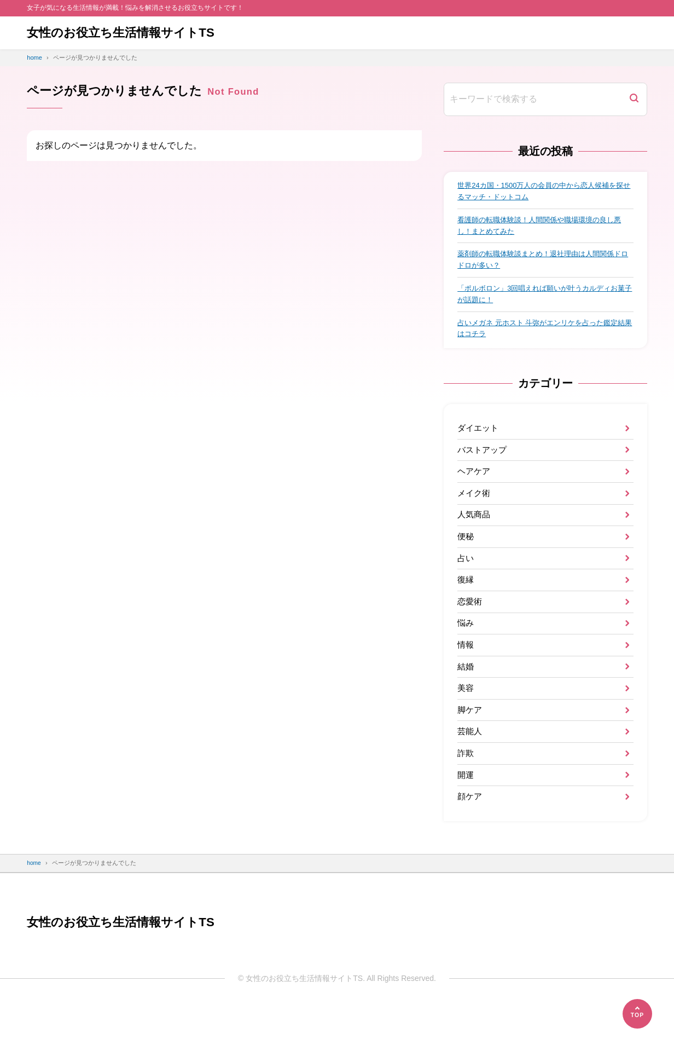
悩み (466, 647)
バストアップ (483, 460)
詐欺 (466, 787)
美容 (466, 717)
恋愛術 (470, 623)
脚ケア (470, 740)
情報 (466, 670)
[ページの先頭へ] (637, 1014)
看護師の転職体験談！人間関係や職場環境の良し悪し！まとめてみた (541, 228)
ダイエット (479, 437)
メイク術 (474, 507)
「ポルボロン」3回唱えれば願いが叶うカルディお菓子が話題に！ (543, 300)
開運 (466, 810)
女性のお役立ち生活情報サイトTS (129, 32)
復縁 (466, 600)
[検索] (634, 99)
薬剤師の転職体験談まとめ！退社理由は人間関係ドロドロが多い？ (541, 264)
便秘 (466, 554)
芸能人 (470, 764)
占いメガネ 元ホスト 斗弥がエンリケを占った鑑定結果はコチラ (543, 336)
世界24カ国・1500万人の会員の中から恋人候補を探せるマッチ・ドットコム (543, 192)
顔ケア (470, 834)
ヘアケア (474, 484)
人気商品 (474, 530)
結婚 (466, 693)
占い (466, 577)
